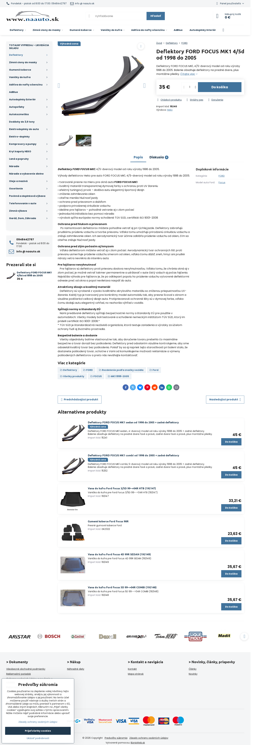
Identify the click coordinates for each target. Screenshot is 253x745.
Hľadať (155, 16)
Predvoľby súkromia (116, 738)
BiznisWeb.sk (138, 742)
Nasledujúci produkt (225, 400)
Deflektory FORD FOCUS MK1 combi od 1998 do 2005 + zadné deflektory (133, 455)
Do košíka (219, 87)
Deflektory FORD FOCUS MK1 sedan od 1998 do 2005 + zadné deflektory (133, 422)
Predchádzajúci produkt (79, 400)
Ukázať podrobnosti (38, 738)
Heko (170, 110)
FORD (222, 176)
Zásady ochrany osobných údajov (148, 738)
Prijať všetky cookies (38, 730)
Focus (222, 182)
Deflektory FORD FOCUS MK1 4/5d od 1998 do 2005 (34, 274)
